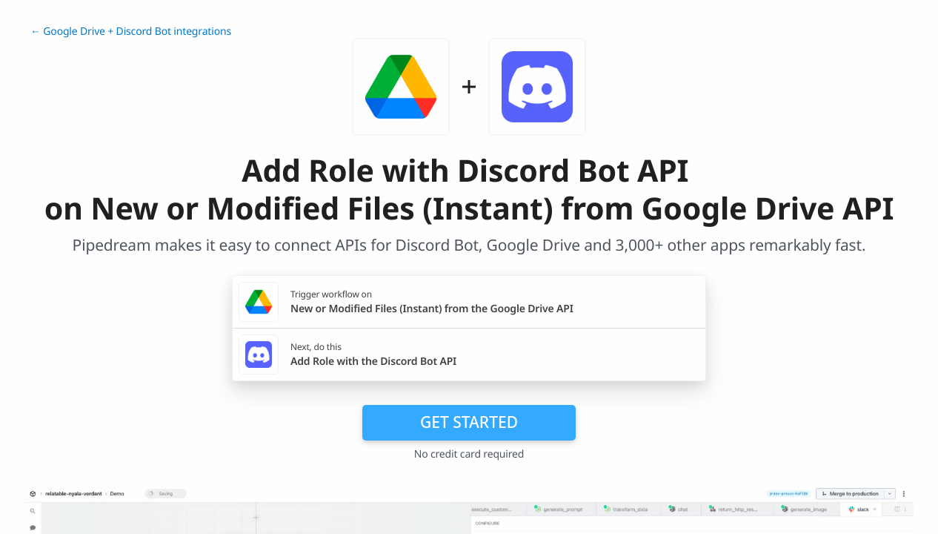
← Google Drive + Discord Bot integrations (130, 31)
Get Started (469, 422)
